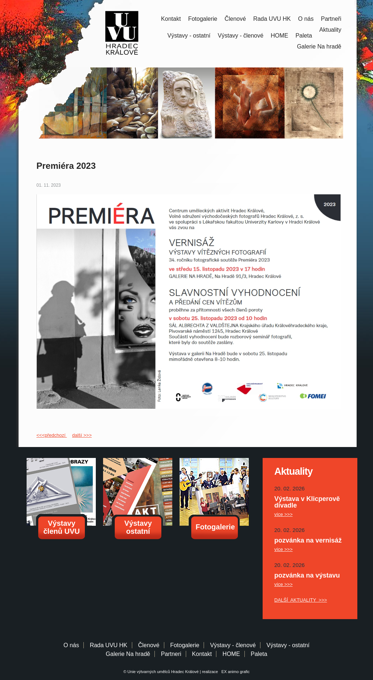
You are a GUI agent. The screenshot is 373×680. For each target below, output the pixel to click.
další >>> (82, 435)
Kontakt (171, 19)
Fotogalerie (202, 19)
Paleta (303, 35)
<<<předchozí (51, 435)
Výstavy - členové (240, 35)
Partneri (171, 654)
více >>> (283, 514)
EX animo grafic (234, 671)
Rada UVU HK (272, 19)
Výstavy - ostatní (189, 35)
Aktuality (330, 30)
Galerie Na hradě (128, 654)
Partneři (331, 19)
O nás (306, 19)
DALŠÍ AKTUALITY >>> (300, 600)
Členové (235, 19)
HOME (279, 35)
